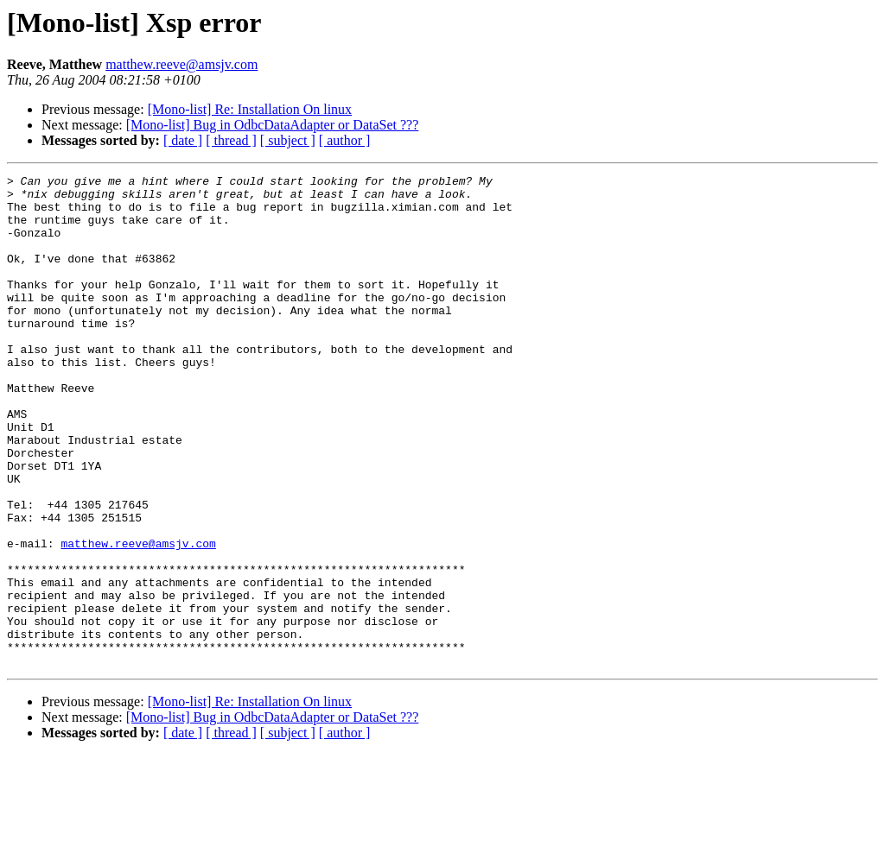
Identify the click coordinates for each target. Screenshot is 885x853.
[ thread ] (231, 140)
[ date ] (182, 140)
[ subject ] (287, 140)
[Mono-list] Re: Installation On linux (250, 109)
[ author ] (345, 140)
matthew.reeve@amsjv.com (181, 64)
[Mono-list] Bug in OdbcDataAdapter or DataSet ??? (272, 124)
